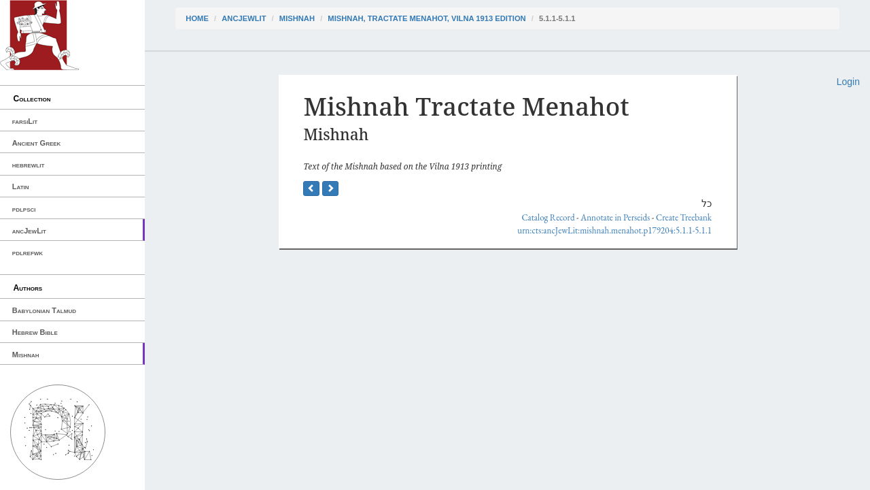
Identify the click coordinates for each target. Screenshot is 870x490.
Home (197, 18)
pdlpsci (24, 209)
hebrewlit (28, 165)
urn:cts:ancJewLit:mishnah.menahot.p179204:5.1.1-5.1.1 (614, 230)
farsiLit (24, 121)
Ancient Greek (36, 143)
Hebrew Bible (35, 332)
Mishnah (25, 354)
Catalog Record (547, 217)
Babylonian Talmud (44, 310)
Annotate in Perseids (615, 217)
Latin (20, 186)
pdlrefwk (27, 252)
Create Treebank (684, 217)
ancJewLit (29, 231)
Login (848, 81)
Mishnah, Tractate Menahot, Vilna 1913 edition (426, 18)
